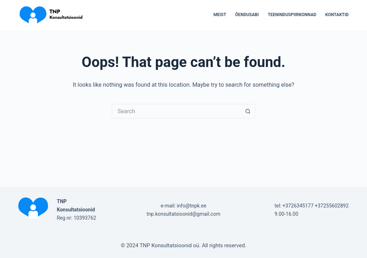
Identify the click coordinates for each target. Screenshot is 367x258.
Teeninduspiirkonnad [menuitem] (292, 14)
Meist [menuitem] (220, 14)
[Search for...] (176, 111)
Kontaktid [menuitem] (337, 14)
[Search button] (248, 111)
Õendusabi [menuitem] (247, 14)
